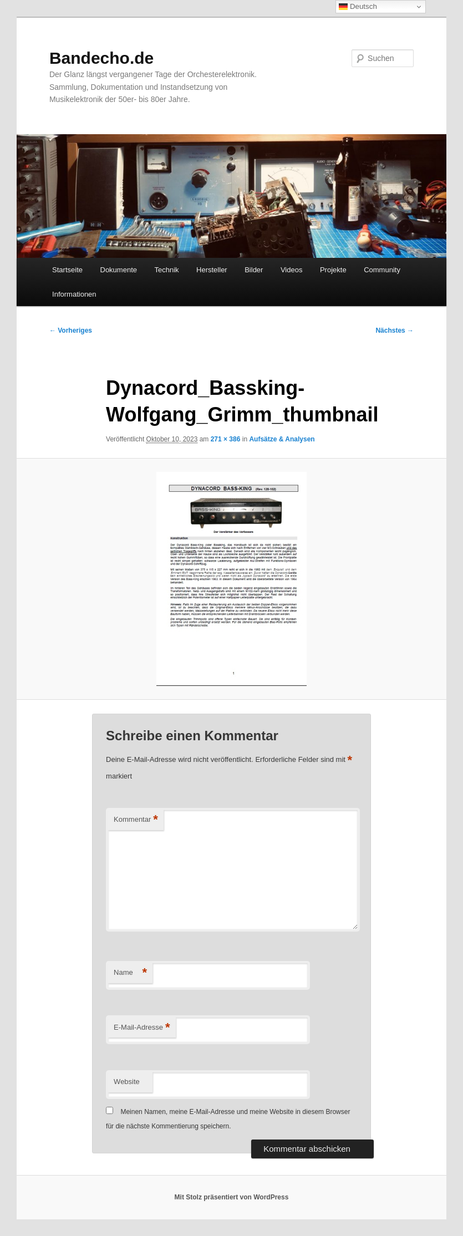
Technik (166, 270)
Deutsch (358, 6)
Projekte (333, 270)
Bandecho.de (101, 58)
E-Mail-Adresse (142, 1028)
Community (382, 270)
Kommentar (136, 820)
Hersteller (211, 270)
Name (130, 973)
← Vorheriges (70, 330)
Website (127, 1081)
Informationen (74, 294)
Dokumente (118, 270)
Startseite (67, 270)
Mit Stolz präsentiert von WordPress (232, 1197)
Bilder (254, 270)
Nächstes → (394, 330)
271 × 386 (226, 439)
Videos (292, 270)
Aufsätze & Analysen (281, 439)
